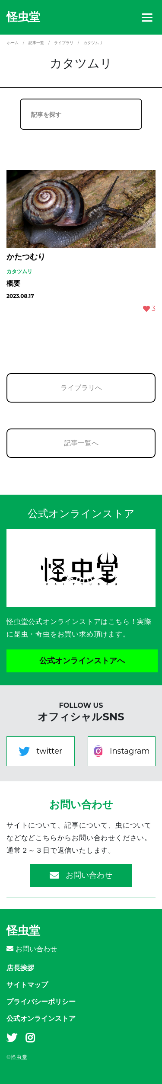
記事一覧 (36, 42)
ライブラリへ (81, 388)
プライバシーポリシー (41, 1002)
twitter (40, 751)
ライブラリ (63, 42)
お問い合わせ (81, 875)
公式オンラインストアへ (82, 660)
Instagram (121, 751)
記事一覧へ (81, 443)
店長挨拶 (20, 968)
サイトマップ (27, 985)
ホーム (13, 42)
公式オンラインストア (41, 1018)
